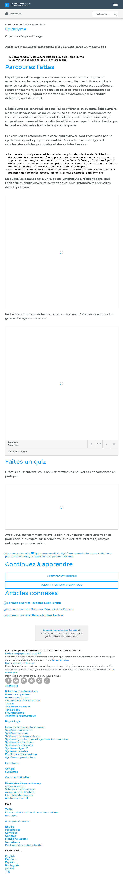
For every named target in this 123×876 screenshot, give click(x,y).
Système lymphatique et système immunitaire (36, 739)
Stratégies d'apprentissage (23, 783)
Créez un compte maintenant (60, 630)
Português (12, 865)
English (10, 856)
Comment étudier (17, 777)
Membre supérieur (17, 694)
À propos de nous (17, 821)
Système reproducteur (20, 757)
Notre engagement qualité (23, 653)
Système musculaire (18, 730)
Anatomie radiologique (20, 716)
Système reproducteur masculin (23, 25)
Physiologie (13, 721)
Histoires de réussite (19, 795)
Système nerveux (16, 733)
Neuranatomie (14, 712)
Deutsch (10, 859)
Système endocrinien (19, 742)
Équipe (9, 826)
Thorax (9, 703)
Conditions (12, 842)
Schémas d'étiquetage (20, 789)
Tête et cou (12, 709)
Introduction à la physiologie (24, 727)
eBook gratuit (14, 786)
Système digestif (16, 748)
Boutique (11, 815)
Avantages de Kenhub (19, 792)
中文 (7, 871)
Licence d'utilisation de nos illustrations (32, 812)
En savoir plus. (60, 660)
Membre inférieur (17, 697)
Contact (10, 836)
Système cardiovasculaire (22, 736)
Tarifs (8, 809)
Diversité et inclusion (19, 663)
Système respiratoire (19, 745)
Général (10, 768)
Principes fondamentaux (21, 691)
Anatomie (11, 686)
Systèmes (11, 771)
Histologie (12, 763)
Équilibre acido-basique (21, 754)
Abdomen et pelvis (17, 706)
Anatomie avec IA (16, 798)
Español (10, 862)
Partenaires (12, 830)
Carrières (11, 833)
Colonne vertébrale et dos (23, 700)
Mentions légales (16, 839)
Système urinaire (16, 751)
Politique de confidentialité (23, 845)
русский (9, 868)
